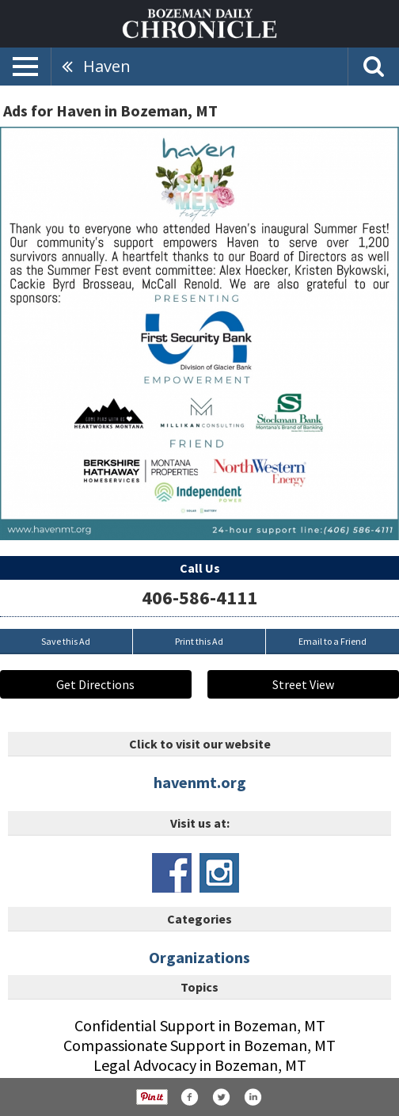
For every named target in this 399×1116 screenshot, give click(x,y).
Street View (303, 684)
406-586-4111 (199, 597)
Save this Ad (65, 641)
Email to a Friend (332, 641)
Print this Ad (199, 641)
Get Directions (95, 684)
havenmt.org (200, 782)
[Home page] (199, 22)
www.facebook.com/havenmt (172, 873)
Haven (107, 66)
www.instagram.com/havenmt (219, 873)
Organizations (199, 957)
